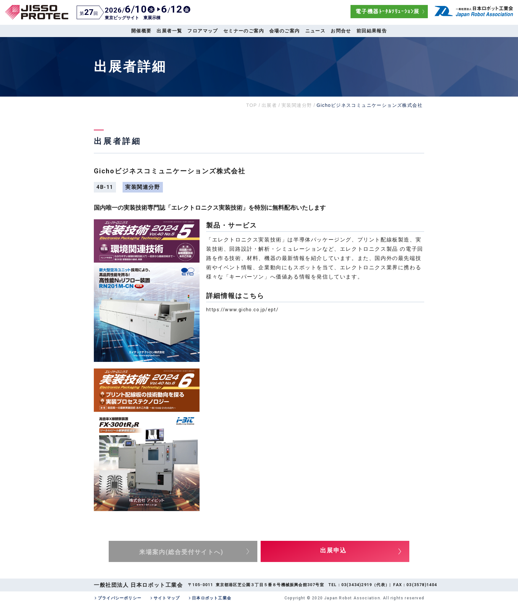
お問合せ (341, 30)
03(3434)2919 (356, 585)
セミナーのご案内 (243, 30)
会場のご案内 (284, 30)
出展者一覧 (169, 30)
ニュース (315, 30)
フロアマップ (202, 30)
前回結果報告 (371, 30)
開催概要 (141, 30)
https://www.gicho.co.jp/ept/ (242, 309)
